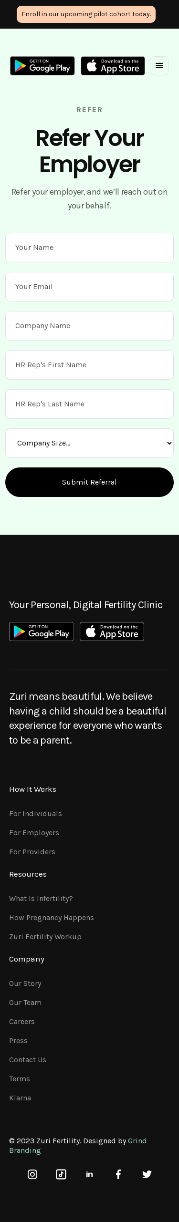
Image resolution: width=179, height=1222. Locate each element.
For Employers (34, 832)
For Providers (32, 851)
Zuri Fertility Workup (45, 936)
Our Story (25, 983)
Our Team (25, 1002)
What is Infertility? (41, 898)
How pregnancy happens (51, 917)
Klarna (20, 1097)
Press (18, 1040)
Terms (19, 1078)
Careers (22, 1021)
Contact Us (27, 1059)
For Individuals (35, 813)
